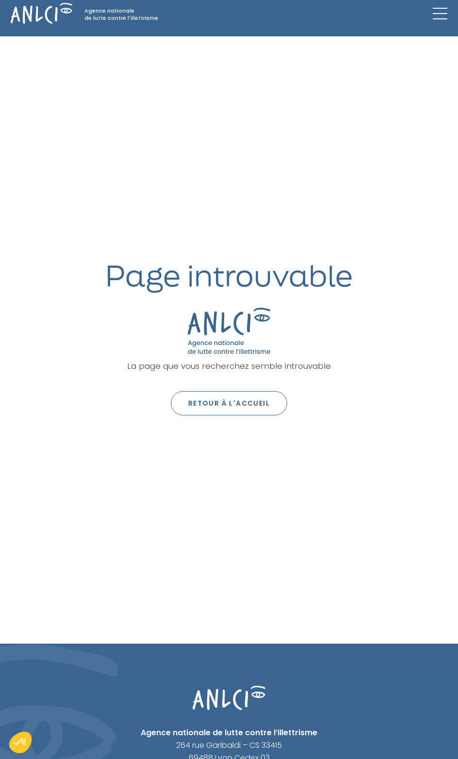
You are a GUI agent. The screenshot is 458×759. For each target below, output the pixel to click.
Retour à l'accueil (229, 403)
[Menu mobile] (440, 13)
